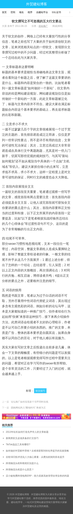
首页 (4, 12)
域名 (21, 12)
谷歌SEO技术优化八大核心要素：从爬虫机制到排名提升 (35, 457)
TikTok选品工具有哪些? (18, 444)
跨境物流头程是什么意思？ (20, 469)
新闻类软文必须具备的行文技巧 (22, 438)
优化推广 (43, 26)
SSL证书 (56, 12)
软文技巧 (40, 390)
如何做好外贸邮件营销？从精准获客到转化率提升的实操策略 (37, 450)
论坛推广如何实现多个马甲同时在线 (29, 401)
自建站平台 (42, 12)
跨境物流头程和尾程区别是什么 (22, 463)
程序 (30, 12)
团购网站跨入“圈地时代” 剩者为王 (28, 407)
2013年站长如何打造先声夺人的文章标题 (27, 432)
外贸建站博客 (36, 4)
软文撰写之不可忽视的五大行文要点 (37, 21)
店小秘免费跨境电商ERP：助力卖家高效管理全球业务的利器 (37, 475)
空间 (13, 12)
